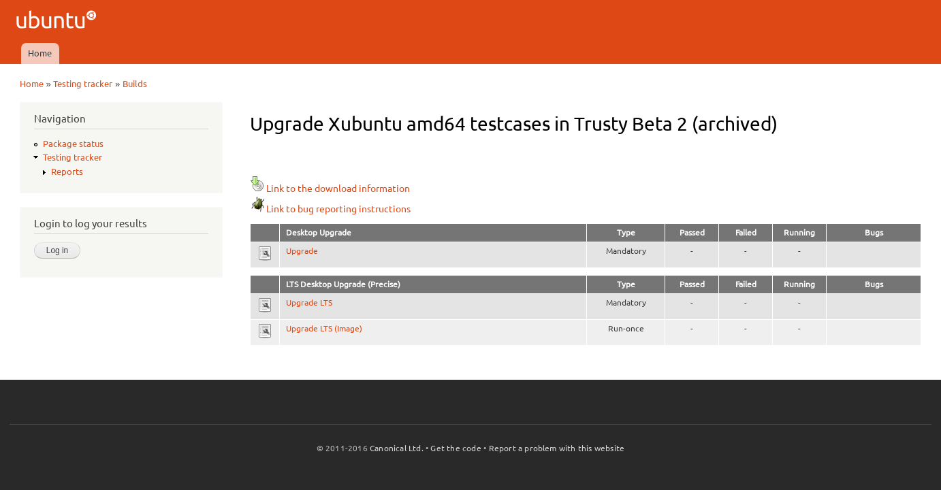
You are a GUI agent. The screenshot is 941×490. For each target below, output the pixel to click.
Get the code (455, 448)
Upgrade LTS (309, 302)
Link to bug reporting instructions (330, 208)
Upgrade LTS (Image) (324, 328)
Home (40, 53)
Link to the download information (330, 188)
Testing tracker (82, 83)
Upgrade (302, 250)
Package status (73, 143)
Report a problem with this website (557, 448)
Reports (67, 171)
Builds (135, 83)
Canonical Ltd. (397, 448)
